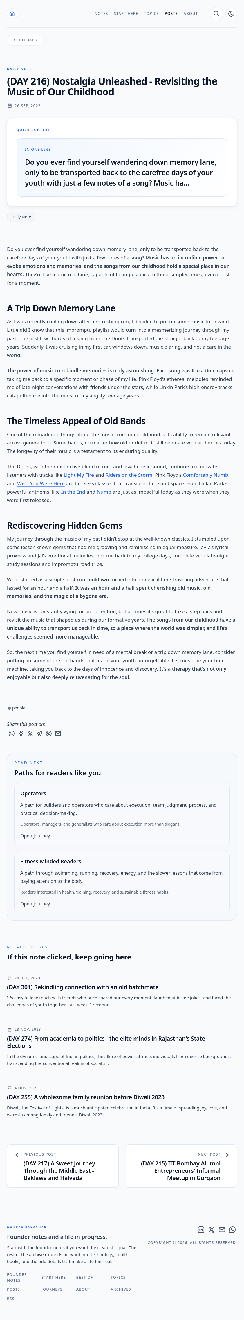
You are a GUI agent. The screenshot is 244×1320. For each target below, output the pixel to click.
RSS (11, 1298)
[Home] (12, 13)
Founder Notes (17, 1277)
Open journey (35, 836)
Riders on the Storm (128, 474)
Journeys (51, 1289)
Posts (171, 13)
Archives (121, 1289)
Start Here (126, 13)
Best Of (84, 1277)
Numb (104, 491)
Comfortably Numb (205, 474)
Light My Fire (79, 474)
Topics (151, 13)
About (191, 13)
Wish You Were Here (41, 483)
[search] (216, 13)
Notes (101, 13)
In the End (73, 491)
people (16, 708)
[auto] (231, 13)
